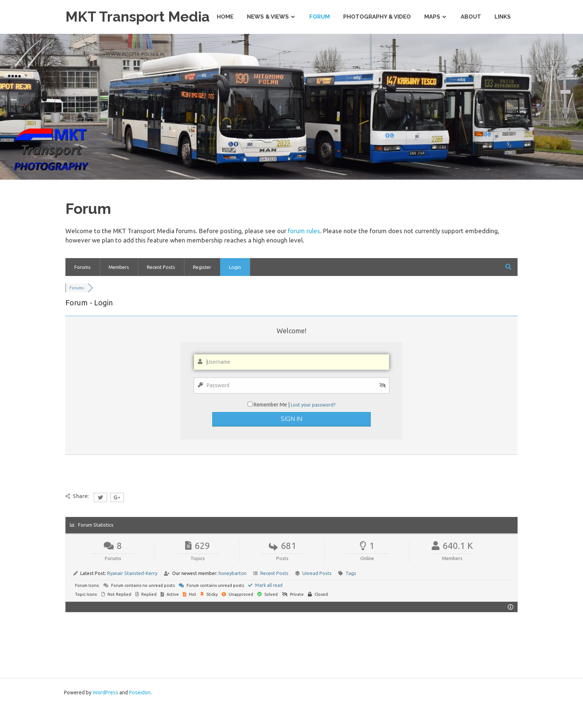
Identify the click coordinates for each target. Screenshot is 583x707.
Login (235, 267)
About (471, 16)
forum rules (304, 230)
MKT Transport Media (137, 16)
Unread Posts (317, 573)
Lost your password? (313, 404)
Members (119, 267)
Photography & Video (377, 16)
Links (503, 16)
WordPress (105, 692)
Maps (432, 16)
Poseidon (140, 692)
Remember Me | (272, 405)
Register (202, 267)
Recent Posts (161, 267)
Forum (319, 16)
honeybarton (233, 573)
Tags (350, 573)
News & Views (268, 16)
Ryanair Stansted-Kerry (132, 573)
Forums (82, 267)
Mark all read (265, 585)
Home (225, 16)
